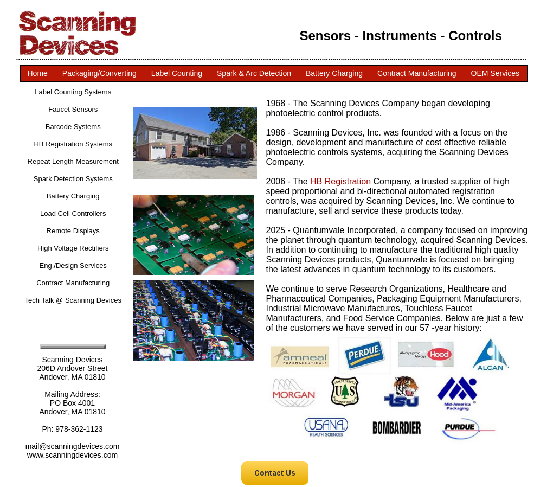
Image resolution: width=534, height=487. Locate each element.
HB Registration (342, 181)
